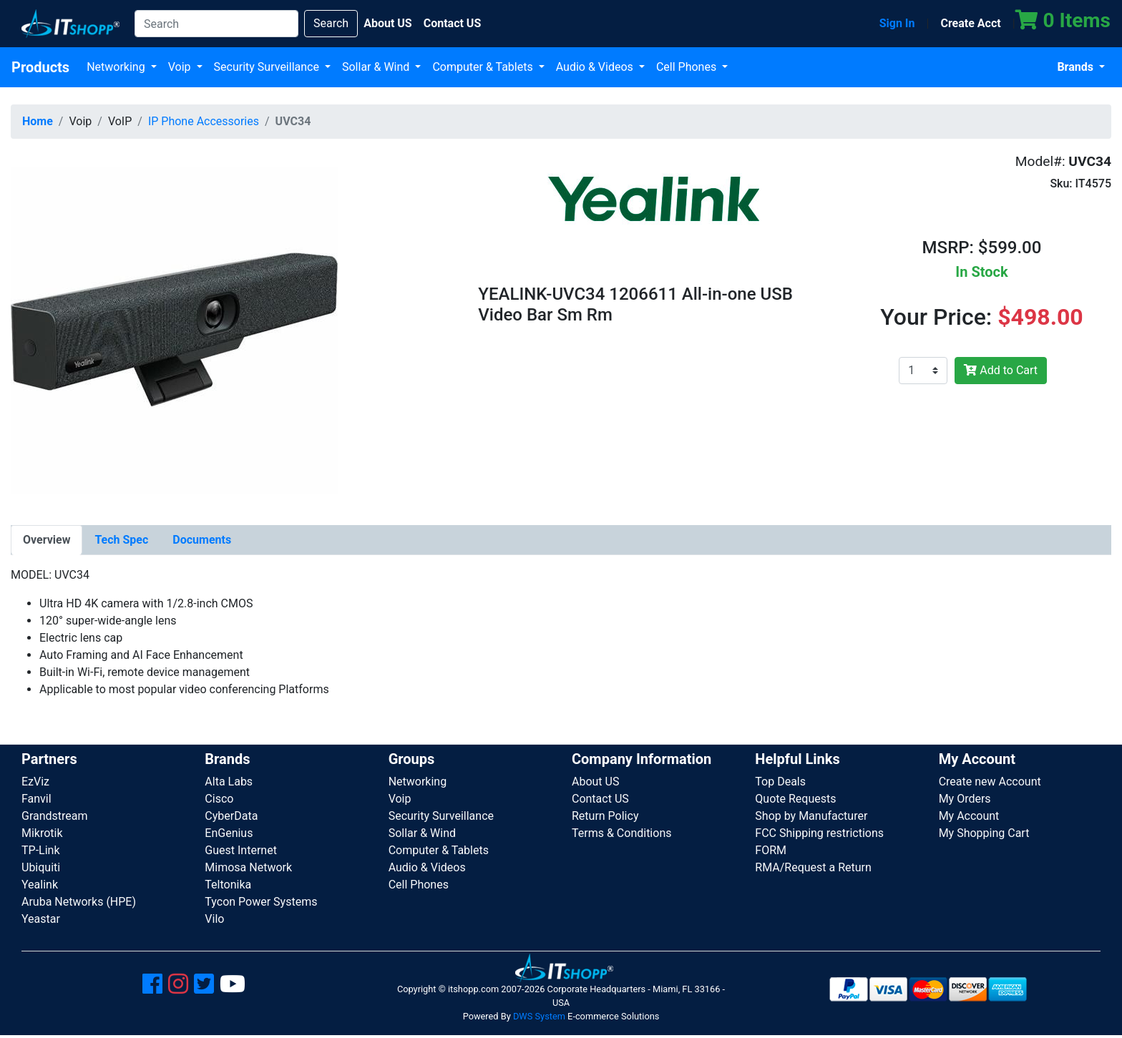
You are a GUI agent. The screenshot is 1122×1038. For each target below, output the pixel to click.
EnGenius (229, 833)
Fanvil (36, 799)
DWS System (539, 1016)
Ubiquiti (40, 867)
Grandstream (54, 816)
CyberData (231, 816)
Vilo (214, 919)
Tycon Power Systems (261, 902)
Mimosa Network (248, 867)
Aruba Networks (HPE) (78, 902)
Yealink (39, 884)
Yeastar (40, 919)
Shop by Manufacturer (811, 816)
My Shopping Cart (984, 833)
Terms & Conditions (622, 833)
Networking (117, 67)
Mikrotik (42, 833)
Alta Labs (229, 781)
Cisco (219, 799)
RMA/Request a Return (813, 867)
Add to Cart (1001, 370)
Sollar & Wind (377, 67)
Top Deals (780, 781)
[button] (174, 328)
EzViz (35, 781)
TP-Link (40, 850)
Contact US (600, 799)
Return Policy (605, 816)
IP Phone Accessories (203, 121)
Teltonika (228, 884)
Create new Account (990, 781)
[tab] (46, 540)
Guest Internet (241, 850)
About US (595, 781)
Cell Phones (687, 67)
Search (330, 23)
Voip (181, 67)
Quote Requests (795, 799)
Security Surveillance (268, 67)
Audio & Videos (596, 67)
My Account (969, 816)
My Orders (965, 799)
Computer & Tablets (483, 67)
